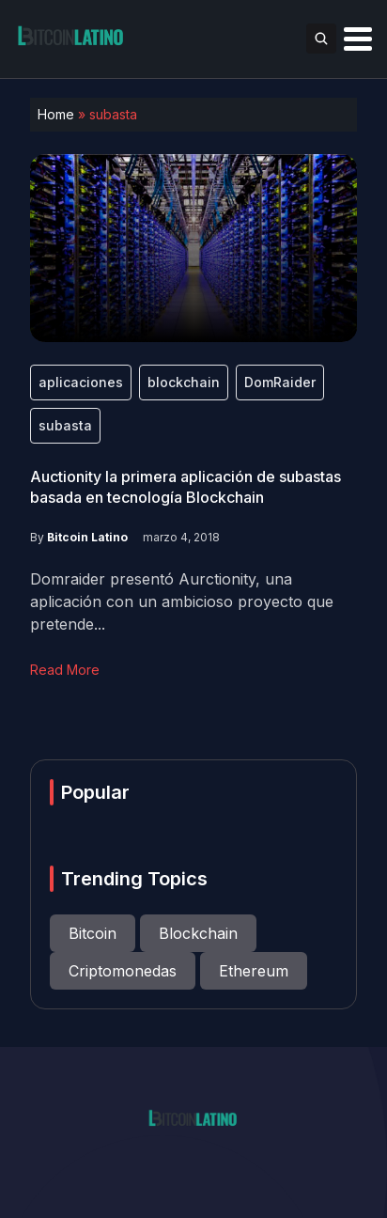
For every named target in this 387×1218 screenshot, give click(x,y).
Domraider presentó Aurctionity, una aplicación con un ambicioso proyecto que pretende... (181, 601)
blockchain (183, 382)
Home (56, 114)
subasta (65, 425)
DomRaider (280, 382)
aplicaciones (81, 382)
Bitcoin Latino (87, 537)
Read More (65, 670)
